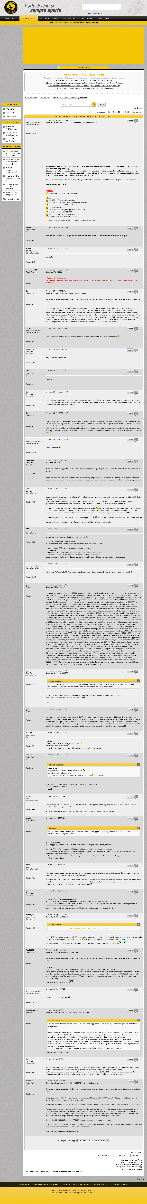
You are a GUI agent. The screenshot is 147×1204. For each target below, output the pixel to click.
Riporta (130, 121)
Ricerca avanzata (95, 13)
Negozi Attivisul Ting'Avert (11, 140)
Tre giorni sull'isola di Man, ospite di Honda (96, 80)
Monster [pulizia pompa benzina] (12, 193)
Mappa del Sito (58, 1190)
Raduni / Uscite (84, 18)
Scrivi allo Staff (89, 1190)
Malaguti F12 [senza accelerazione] (11, 170)
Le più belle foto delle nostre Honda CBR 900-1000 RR (68, 86)
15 (128, 112)
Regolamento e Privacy (73, 1190)
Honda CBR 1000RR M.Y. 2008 (67, 80)
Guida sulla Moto (66, 18)
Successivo (137, 112)
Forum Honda (45, 97)
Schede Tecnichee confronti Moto (12, 134)
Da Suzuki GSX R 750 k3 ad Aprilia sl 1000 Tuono (13, 153)
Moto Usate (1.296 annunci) (11, 128)
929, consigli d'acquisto (56, 207)
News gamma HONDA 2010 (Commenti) (105, 86)
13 (119, 112)
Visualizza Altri (13, 199)
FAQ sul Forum (11, 109)
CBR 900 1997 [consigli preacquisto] (61, 200)
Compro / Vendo (103, 18)
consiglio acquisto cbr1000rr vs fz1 (61, 205)
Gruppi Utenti (11, 116)
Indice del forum (31, 97)
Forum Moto (29, 18)
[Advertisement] (83, 45)
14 (124, 112)
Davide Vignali (76, 1192)
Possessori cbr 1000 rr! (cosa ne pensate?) (98, 88)
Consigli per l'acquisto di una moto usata (63, 193)
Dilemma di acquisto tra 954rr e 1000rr (63, 216)
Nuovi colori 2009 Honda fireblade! (67, 88)
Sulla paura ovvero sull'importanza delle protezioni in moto (101, 78)
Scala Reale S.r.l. (62, 1192)
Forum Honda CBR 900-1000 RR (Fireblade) (70, 97)
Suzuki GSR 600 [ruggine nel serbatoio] (12, 186)
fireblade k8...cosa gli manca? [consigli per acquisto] (67, 202)
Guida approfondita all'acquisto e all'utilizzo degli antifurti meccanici (69, 83)
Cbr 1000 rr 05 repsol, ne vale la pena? (63, 214)
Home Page (10, 18)
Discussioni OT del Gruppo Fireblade (109, 83)
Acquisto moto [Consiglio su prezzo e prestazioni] (66, 209)
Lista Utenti (10, 113)
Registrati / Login (47, 18)
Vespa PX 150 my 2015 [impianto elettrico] (12, 161)
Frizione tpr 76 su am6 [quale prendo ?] (13, 178)
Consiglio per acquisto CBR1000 (60, 212)
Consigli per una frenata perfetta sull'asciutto (60, 78)
